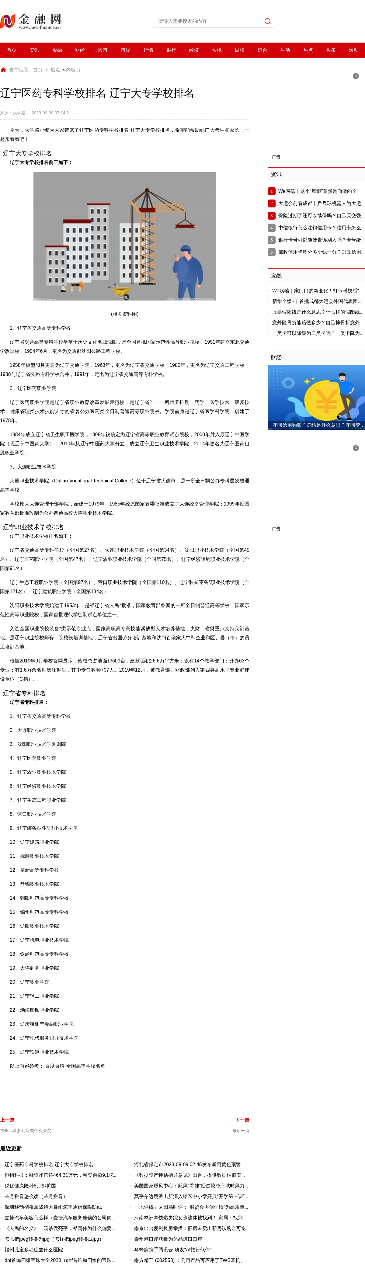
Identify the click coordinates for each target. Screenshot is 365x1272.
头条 (331, 50)
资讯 (34, 50)
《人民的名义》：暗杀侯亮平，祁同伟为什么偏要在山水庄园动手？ (78, 1228)
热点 (308, 50)
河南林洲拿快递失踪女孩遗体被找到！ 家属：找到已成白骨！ (200, 1217)
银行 (171, 50)
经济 (194, 50)
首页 (11, 50)
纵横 (240, 50)
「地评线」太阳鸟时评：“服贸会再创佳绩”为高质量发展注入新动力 (206, 1207)
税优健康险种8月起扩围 (30, 1185)
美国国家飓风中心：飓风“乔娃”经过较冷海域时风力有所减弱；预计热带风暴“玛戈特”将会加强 (234, 1185)
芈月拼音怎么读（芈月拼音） (36, 1196)
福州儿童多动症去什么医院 (25, 1130)
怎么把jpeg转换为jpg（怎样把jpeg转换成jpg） (54, 1239)
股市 (103, 50)
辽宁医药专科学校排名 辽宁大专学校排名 (49, 1164)
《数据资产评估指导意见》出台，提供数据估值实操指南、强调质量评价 (212, 1175)
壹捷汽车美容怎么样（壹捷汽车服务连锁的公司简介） (63, 1217)
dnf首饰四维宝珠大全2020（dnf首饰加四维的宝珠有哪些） (68, 1260)
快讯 (217, 50)
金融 (57, 50)
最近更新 (11, 1148)
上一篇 (7, 1120)
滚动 (354, 50)
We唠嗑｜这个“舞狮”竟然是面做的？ (317, 191)
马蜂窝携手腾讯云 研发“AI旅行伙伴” (172, 1249)
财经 (80, 50)
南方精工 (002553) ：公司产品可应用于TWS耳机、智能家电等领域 (206, 1260)
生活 (285, 50)
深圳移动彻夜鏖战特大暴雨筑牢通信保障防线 (53, 1207)
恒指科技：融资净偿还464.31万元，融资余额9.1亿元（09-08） (73, 1175)
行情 (148, 50)
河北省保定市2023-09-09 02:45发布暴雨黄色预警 (187, 1164)
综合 (262, 50)
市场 (125, 50)
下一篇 (242, 1120)
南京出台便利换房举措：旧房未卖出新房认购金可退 (190, 1228)
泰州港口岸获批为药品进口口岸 (168, 1239)
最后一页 (240, 1130)
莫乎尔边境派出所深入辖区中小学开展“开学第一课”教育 (194, 1196)
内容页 (73, 69)
